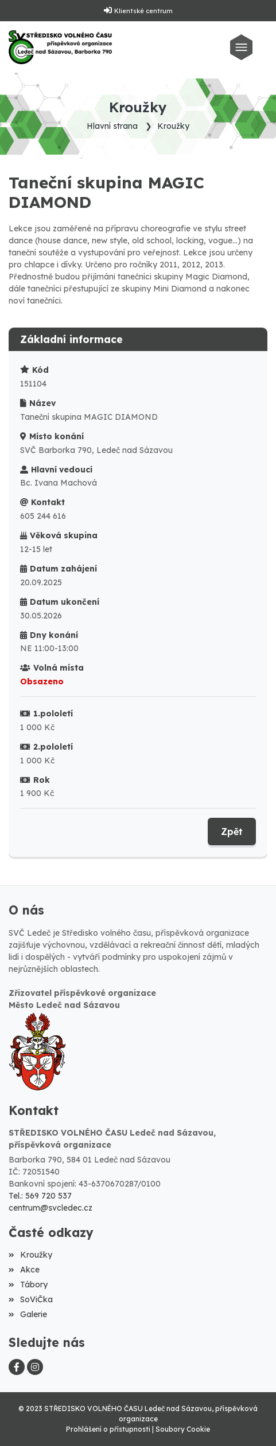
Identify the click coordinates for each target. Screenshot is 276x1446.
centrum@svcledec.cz (50, 1208)
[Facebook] (17, 1367)
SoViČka (31, 1299)
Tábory (28, 1284)
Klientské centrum (143, 11)
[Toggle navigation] (244, 47)
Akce (24, 1269)
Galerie (28, 1314)
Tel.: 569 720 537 (40, 1196)
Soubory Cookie (183, 1429)
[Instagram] (35, 1367)
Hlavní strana (112, 126)
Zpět (232, 831)
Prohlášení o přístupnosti (108, 1429)
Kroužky (173, 126)
